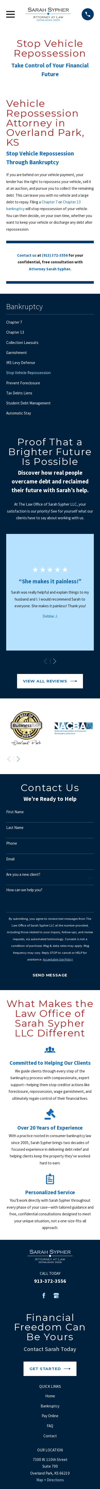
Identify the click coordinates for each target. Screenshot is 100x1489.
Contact (50, 1435)
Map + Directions (50, 1479)
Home (50, 1395)
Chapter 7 (50, 202)
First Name (15, 812)
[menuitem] (50, 322)
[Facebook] (44, 1295)
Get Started (50, 1368)
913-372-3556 (50, 1281)
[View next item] (54, 661)
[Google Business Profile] (56, 1295)
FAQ (50, 1425)
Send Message (50, 975)
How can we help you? (24, 890)
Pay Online (50, 1415)
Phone (11, 843)
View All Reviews (50, 681)
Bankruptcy (50, 1406)
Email (10, 859)
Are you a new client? (23, 874)
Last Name (15, 827)
